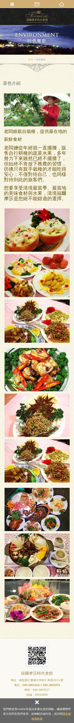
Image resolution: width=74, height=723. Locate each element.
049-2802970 (51, 685)
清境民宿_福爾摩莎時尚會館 (37, 16)
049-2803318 (30, 685)
